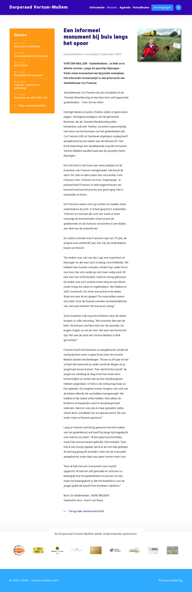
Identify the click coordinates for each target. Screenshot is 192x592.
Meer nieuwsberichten (29, 106)
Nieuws (112, 8)
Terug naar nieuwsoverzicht (84, 511)
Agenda (125, 8)
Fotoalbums (141, 8)
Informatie (97, 8)
